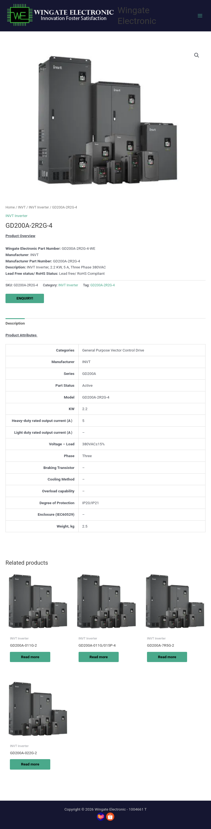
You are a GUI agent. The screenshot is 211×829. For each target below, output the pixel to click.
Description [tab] (15, 323)
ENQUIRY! (24, 298)
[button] (197, 55)
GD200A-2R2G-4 (102, 285)
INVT (22, 207)
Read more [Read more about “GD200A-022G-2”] (30, 764)
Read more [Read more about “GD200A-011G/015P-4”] (99, 657)
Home (10, 207)
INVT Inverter (39, 207)
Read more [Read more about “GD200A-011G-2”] (30, 657)
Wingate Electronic (137, 15)
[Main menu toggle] (200, 15)
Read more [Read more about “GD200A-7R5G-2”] (167, 657)
